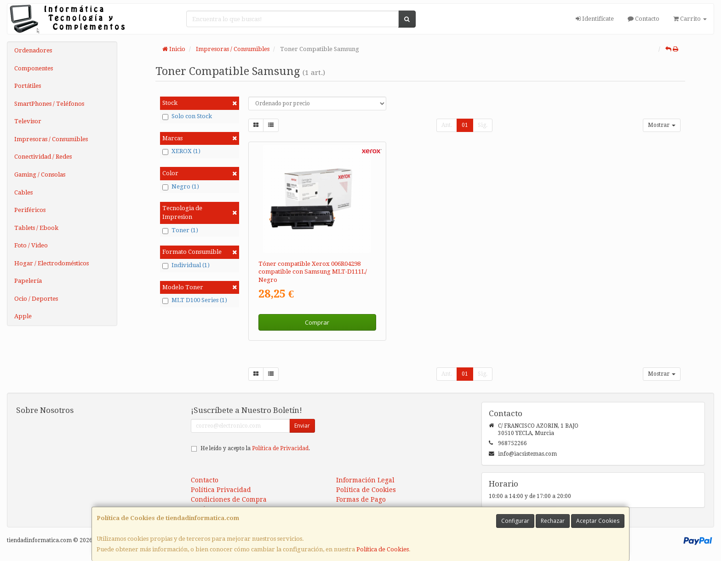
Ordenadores (33, 50)
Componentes (33, 68)
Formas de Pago (361, 499)
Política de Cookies (382, 549)
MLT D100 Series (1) (194, 300)
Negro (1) (180, 186)
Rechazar (553, 521)
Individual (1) (186, 265)
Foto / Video (31, 245)
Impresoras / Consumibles (51, 139)
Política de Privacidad (280, 448)
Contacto (643, 18)
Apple (23, 316)
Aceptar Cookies (597, 521)
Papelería (28, 280)
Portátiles (27, 85)
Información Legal (365, 480)
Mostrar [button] (661, 125)
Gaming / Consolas (39, 174)
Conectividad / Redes (43, 156)
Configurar (515, 521)
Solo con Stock (187, 116)
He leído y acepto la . (255, 448)
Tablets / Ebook (36, 227)
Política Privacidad (221, 489)
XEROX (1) (181, 151)
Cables (23, 192)
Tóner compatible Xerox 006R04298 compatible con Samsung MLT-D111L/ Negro (312, 271)
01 (465, 125)
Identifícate (595, 18)
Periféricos (30, 209)
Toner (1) (180, 230)
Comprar (317, 322)
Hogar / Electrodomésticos (51, 263)
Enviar (302, 425)
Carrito (690, 18)
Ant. (446, 125)
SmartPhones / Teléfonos (49, 103)
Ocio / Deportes (36, 298)
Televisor (27, 121)
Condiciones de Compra (229, 499)
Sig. (482, 125)
